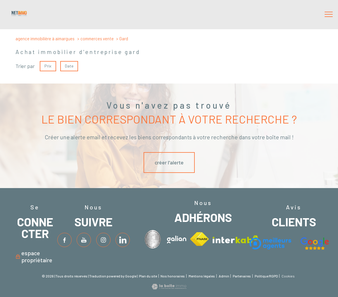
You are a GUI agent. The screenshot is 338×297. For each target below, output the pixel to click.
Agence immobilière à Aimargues (45, 38)
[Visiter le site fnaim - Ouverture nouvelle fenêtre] (199, 239)
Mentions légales (202, 276)
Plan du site (148, 276)
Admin (224, 276)
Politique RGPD (266, 276)
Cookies (288, 276)
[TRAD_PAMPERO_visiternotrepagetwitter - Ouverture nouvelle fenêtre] (84, 240)
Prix (47, 65)
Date (69, 65)
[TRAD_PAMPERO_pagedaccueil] (19, 14)
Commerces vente (97, 38)
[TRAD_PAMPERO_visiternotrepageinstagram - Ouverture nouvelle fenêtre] (103, 240)
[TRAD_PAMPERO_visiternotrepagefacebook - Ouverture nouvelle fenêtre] (64, 240)
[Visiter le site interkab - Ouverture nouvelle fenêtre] (153, 239)
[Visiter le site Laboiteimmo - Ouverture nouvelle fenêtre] (169, 287)
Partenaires (242, 276)
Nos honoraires (173, 276)
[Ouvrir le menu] (328, 14)
